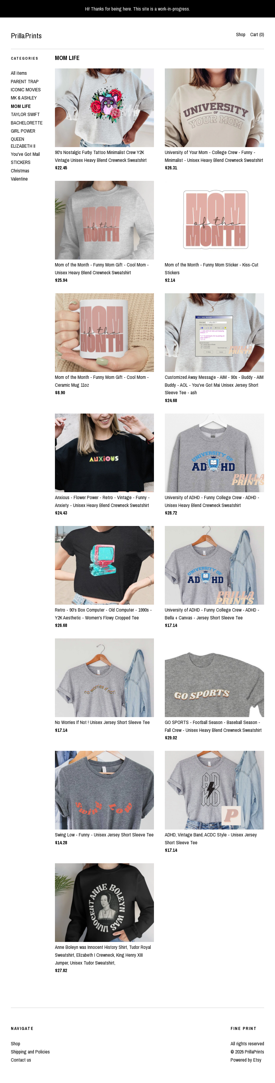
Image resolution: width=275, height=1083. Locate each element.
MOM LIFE (21, 106)
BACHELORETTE (27, 122)
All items (19, 73)
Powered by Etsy (246, 1059)
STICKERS (20, 162)
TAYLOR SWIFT (25, 114)
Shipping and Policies (30, 1051)
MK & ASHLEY (24, 97)
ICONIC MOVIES (26, 89)
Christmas (20, 170)
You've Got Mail (25, 154)
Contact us (21, 1059)
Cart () (257, 34)
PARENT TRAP (25, 81)
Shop (240, 34)
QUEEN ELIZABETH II (23, 142)
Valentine (19, 178)
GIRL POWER (23, 131)
